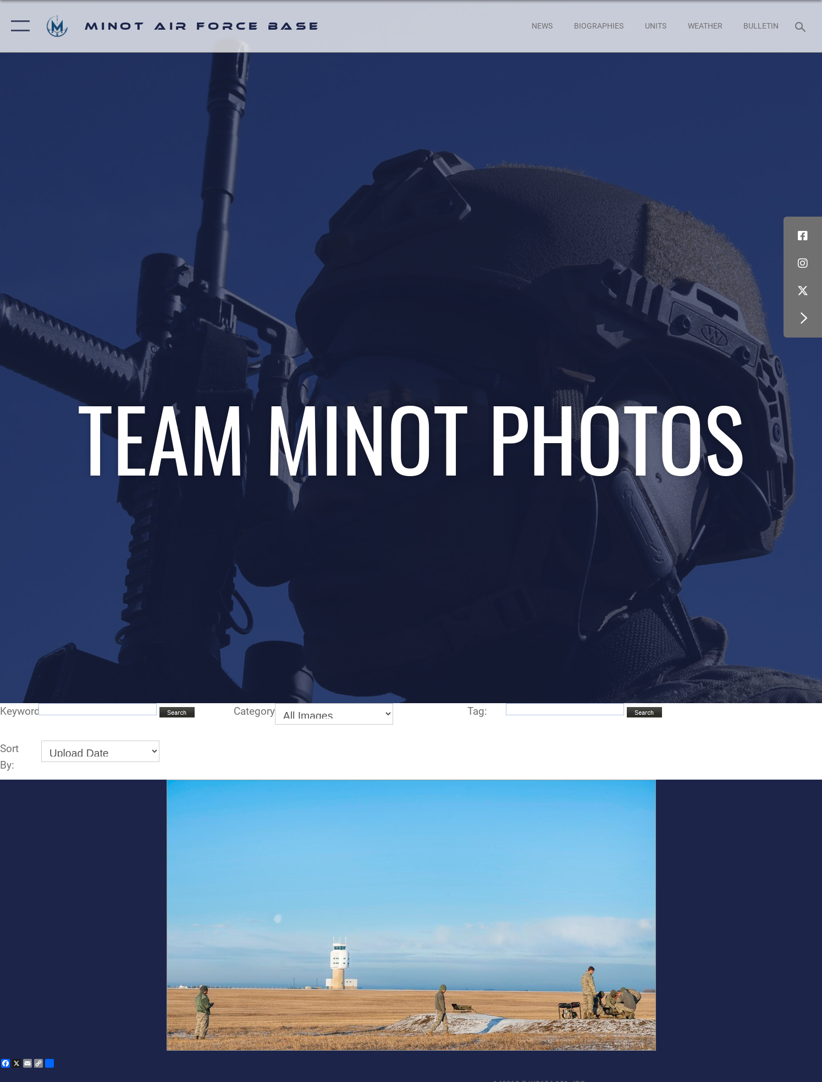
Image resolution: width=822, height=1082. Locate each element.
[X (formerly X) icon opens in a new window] (803, 291)
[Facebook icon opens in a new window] (803, 236)
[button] (18, 26)
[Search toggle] (802, 26)
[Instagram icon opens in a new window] (803, 263)
